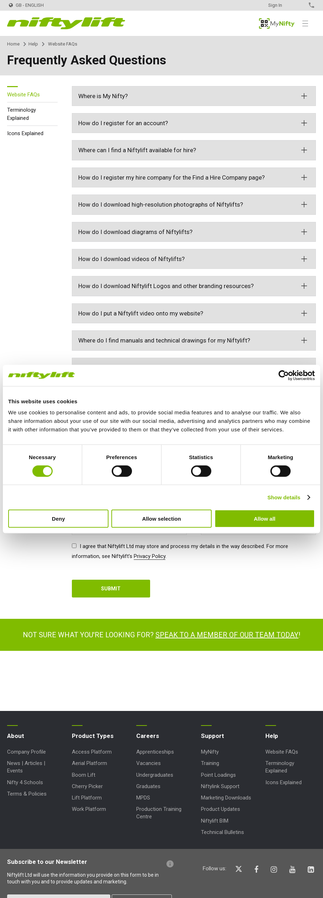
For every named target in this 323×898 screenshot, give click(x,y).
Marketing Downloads (226, 798)
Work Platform (89, 809)
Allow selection (161, 519)
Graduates (148, 786)
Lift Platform (87, 798)
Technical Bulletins (222, 832)
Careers (147, 735)
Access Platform (92, 752)
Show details (284, 497)
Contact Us (299, 5)
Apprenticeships (155, 752)
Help (33, 44)
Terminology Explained (21, 114)
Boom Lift (83, 775)
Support (212, 735)
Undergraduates (154, 775)
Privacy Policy (149, 556)
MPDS (143, 798)
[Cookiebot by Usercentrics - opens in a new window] (284, 375)
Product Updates (220, 809)
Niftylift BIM (214, 821)
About (15, 735)
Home (13, 44)
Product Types (92, 735)
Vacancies (148, 763)
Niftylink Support (220, 786)
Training (210, 763)
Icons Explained (25, 133)
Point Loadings (218, 775)
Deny (58, 519)
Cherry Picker (87, 786)
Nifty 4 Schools (25, 782)
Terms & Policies (27, 794)
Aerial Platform (89, 763)
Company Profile (26, 752)
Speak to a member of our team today (226, 635)
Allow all (264, 519)
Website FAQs (23, 94)
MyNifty (277, 23)
